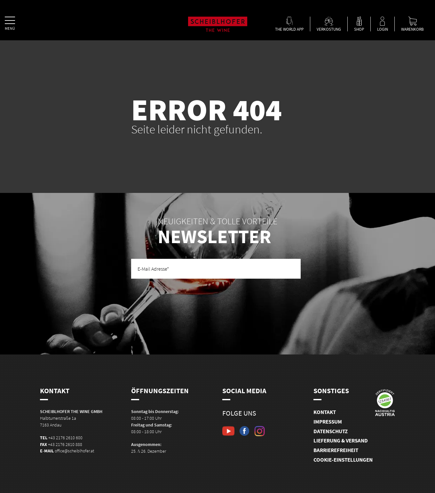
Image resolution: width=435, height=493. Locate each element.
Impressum (327, 421)
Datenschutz (330, 431)
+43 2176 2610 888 (65, 444)
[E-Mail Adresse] (216, 269)
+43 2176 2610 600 (65, 438)
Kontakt (324, 412)
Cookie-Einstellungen (343, 459)
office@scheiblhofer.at (74, 451)
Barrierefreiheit (335, 450)
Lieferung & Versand (340, 440)
